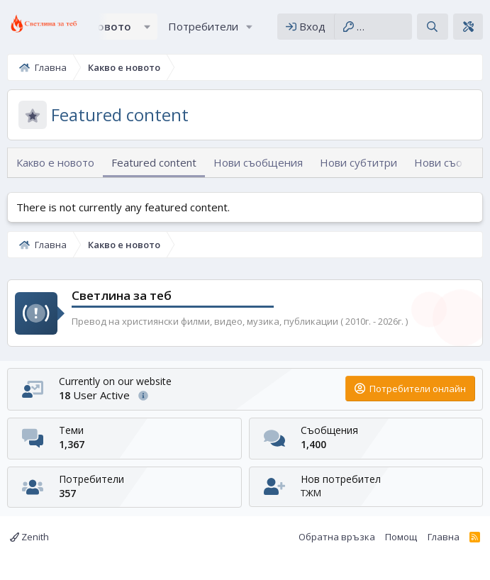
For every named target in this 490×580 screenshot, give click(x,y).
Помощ (401, 536)
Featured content (153, 162)
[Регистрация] (373, 26)
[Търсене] (432, 26)
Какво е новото (55, 162)
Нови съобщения (258, 162)
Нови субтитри (358, 162)
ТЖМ (311, 492)
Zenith (29, 536)
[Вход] (305, 26)
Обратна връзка (337, 536)
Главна (444, 536)
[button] (147, 26)
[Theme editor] (468, 26)
